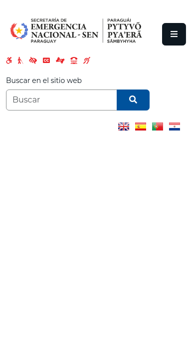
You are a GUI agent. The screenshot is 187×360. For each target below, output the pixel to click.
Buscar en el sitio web (44, 80)
